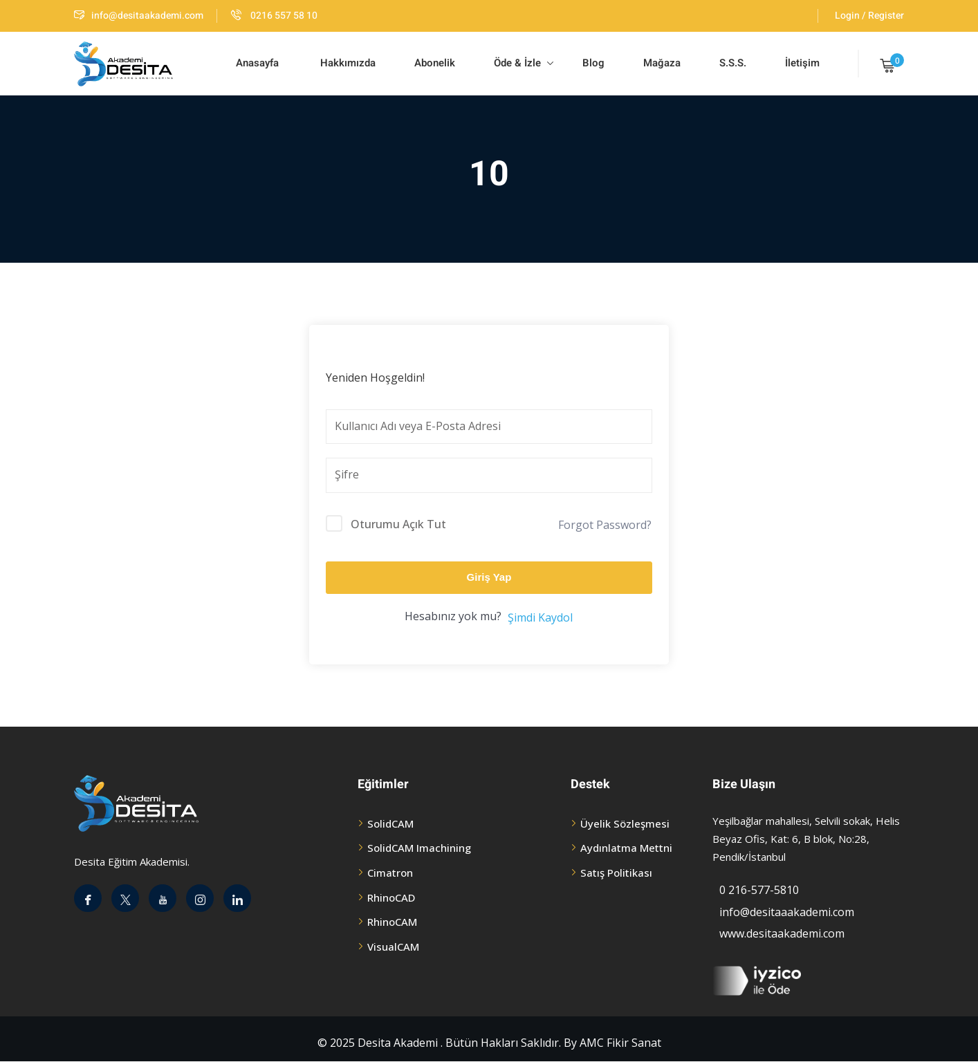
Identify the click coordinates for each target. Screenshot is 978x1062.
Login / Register (869, 15)
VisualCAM (393, 946)
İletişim (802, 63)
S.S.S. (732, 63)
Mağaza (662, 63)
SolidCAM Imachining (419, 848)
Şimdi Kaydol (540, 617)
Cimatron (390, 872)
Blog (592, 63)
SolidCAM (390, 823)
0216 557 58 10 (274, 15)
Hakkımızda (346, 63)
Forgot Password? (605, 524)
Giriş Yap (489, 577)
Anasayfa (257, 63)
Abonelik (434, 63)
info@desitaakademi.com (138, 15)
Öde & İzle (523, 63)
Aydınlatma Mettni (626, 848)
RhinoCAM (392, 922)
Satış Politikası (616, 872)
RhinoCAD (391, 897)
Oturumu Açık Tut (398, 524)
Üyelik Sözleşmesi (625, 823)
